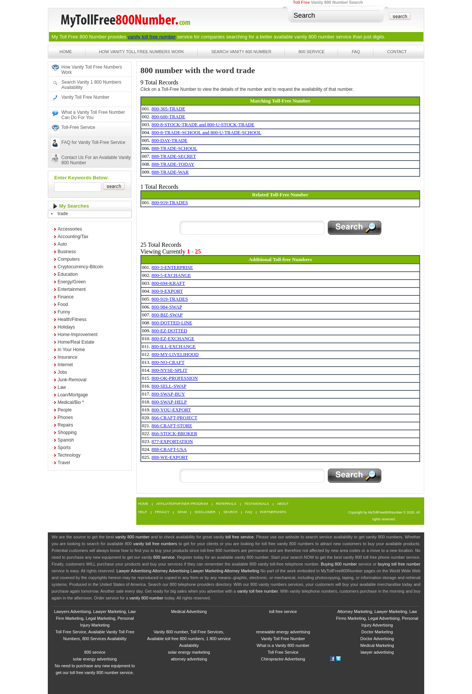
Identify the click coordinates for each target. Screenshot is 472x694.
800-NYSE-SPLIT (169, 370)
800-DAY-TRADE (170, 140)
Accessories (70, 229)
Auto (62, 244)
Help (142, 512)
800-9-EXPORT (167, 291)
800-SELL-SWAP (169, 386)
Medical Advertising (189, 611)
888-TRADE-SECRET (174, 156)
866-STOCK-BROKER (174, 433)
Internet (65, 364)
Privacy (162, 512)
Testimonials (256, 504)
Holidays (66, 327)
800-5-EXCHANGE (171, 275)
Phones (65, 417)
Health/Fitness (72, 319)
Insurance (68, 357)
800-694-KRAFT (168, 283)
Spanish (66, 440)
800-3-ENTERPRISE (172, 267)
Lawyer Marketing (206, 571)
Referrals (226, 504)
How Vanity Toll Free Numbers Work (141, 51)
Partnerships (273, 512)
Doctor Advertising (377, 638)
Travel (64, 462)
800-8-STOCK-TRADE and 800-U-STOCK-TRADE (203, 124)
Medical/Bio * (71, 402)
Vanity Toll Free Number (85, 97)
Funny (64, 312)
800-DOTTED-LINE (172, 323)
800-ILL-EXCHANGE (173, 346)
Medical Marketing (377, 645)
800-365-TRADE (169, 109)
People (65, 410)
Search (230, 512)
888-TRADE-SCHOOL (175, 148)
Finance (66, 297)
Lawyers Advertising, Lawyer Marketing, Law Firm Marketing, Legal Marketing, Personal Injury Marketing (95, 618)
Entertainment (72, 289)
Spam (182, 512)
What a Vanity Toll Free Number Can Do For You (93, 115)
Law (62, 387)
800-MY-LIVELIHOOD (175, 354)
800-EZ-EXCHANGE (173, 338)
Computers (69, 259)
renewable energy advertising (283, 632)
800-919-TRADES (170, 202)
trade (63, 213)
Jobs (62, 372)
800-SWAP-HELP (169, 402)
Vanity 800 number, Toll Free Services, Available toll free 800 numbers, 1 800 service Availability (189, 639)
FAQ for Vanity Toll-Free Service (93, 142)
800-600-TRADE (169, 116)
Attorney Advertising (170, 571)
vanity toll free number (152, 37)
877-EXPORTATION (172, 441)
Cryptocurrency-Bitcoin (80, 266)
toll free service (239, 537)
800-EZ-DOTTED (169, 330)
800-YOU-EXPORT (171, 410)
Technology (69, 455)
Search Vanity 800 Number (241, 51)
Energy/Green (72, 281)
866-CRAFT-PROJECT (175, 417)
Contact (397, 51)
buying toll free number (399, 564)
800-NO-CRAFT (168, 362)
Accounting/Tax (73, 236)
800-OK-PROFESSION (175, 378)
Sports (64, 447)
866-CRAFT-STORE (172, 425)
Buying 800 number (339, 564)
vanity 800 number (314, 37)
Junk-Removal (72, 379)
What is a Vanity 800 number (283, 645)
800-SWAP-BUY (168, 394)
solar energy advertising (95, 659)
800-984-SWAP (167, 307)
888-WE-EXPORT (170, 457)
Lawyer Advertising (133, 571)
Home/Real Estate (76, 342)
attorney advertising (189, 659)
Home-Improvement (77, 334)
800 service (164, 557)
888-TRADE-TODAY (173, 164)
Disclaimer (205, 512)
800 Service (311, 51)
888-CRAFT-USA (169, 449)
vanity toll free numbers (155, 543)
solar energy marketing (189, 652)
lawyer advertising (377, 652)
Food (63, 304)
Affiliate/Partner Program (182, 504)
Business (67, 251)
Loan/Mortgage (73, 394)
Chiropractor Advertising (283, 659)
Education (68, 274)
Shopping (67, 432)
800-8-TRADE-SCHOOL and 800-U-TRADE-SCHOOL (207, 132)
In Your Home (71, 349)
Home (65, 51)
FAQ (356, 51)
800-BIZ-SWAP (167, 315)
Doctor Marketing (377, 632)
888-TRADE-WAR (170, 172)
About (283, 504)
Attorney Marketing (241, 571)
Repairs (65, 425)
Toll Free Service (283, 652)
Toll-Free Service (78, 127)
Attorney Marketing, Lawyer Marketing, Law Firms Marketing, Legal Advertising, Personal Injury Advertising (377, 618)
